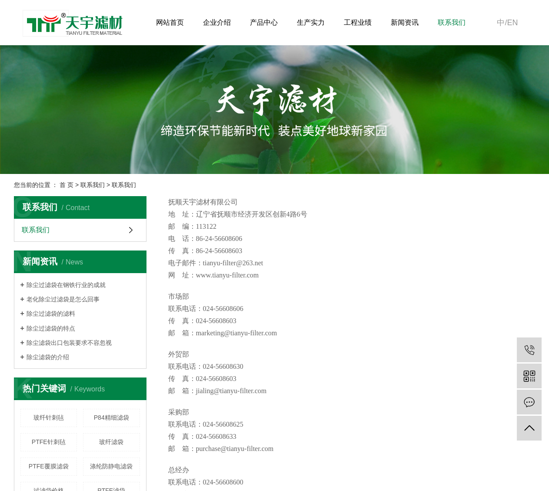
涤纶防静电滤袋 (111, 466)
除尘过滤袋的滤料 (51, 313)
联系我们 (452, 22)
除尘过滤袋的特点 (51, 328)
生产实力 (311, 22)
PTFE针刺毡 (49, 441)
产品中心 (264, 22)
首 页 (66, 184)
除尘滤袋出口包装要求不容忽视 (69, 342)
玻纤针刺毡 (48, 417)
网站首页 (170, 22)
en (512, 22)
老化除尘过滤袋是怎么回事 (63, 299)
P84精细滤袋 (111, 417)
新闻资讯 (405, 22)
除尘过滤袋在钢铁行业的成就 (66, 284)
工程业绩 (358, 22)
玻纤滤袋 (111, 441)
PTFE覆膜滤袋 (49, 466)
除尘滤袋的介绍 (48, 357)
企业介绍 (217, 22)
